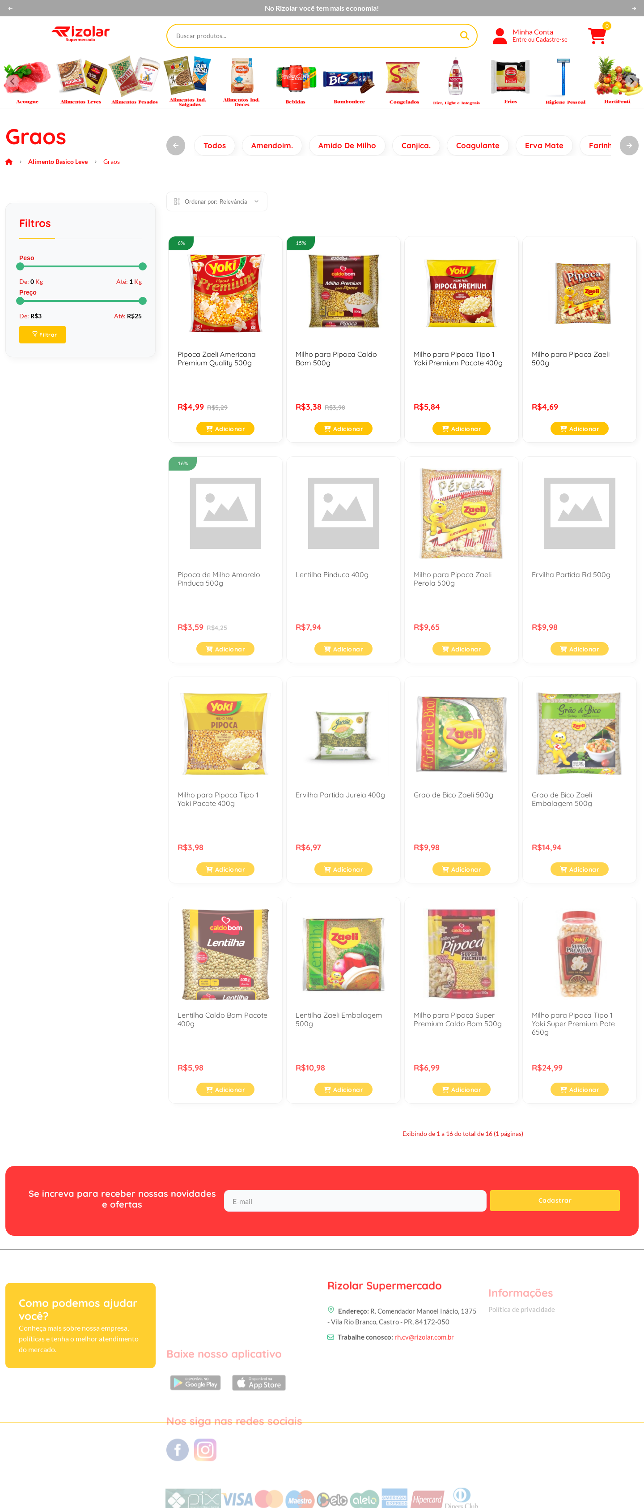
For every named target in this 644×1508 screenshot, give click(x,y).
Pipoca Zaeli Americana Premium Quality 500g (217, 358)
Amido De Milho (347, 145)
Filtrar (44, 334)
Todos (214, 145)
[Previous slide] (12, 81)
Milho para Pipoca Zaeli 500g (571, 358)
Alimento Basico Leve (58, 161)
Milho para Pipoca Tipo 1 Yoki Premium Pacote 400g (458, 358)
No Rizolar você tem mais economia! (322, 8)
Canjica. (416, 145)
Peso (26, 257)
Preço (28, 292)
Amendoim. (272, 145)
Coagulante (478, 145)
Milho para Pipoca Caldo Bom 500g (336, 358)
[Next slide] (631, 81)
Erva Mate (544, 145)
